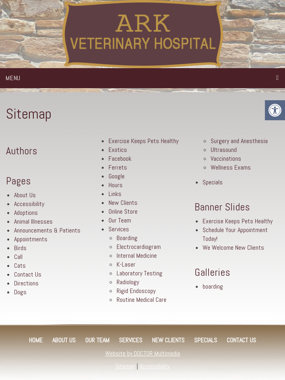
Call (18, 257)
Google (117, 176)
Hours (116, 185)
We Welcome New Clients (233, 247)
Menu (13, 78)
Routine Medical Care (141, 299)
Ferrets (118, 167)
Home (36, 340)
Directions (26, 283)
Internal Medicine (137, 255)
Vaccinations (226, 158)
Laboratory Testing (139, 273)
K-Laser (126, 264)
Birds (20, 248)
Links (115, 194)
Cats (20, 265)
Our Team (120, 220)
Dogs (20, 292)
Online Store (123, 211)
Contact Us (27, 274)
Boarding (127, 238)
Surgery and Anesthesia (239, 141)
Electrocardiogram (139, 247)
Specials (213, 182)
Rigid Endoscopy (136, 291)
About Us (25, 195)
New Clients (123, 202)
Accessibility (29, 204)
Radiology (128, 282)
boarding (213, 286)
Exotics (118, 150)
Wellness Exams (231, 167)
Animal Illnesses (33, 221)
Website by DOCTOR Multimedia (142, 353)
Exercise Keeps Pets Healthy (143, 141)
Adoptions (26, 212)
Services (119, 229)
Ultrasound (224, 150)
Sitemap (125, 366)
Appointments (30, 239)
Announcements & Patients (47, 230)
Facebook (120, 158)
